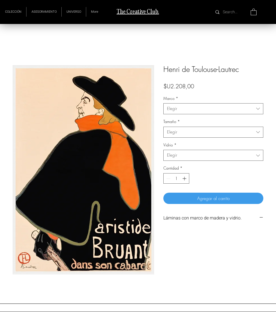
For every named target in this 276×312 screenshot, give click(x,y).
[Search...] (231, 12)
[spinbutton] (176, 178)
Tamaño (171, 121)
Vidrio (170, 145)
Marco (170, 98)
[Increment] (184, 178)
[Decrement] (167, 178)
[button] (74, 12)
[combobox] (213, 108)
